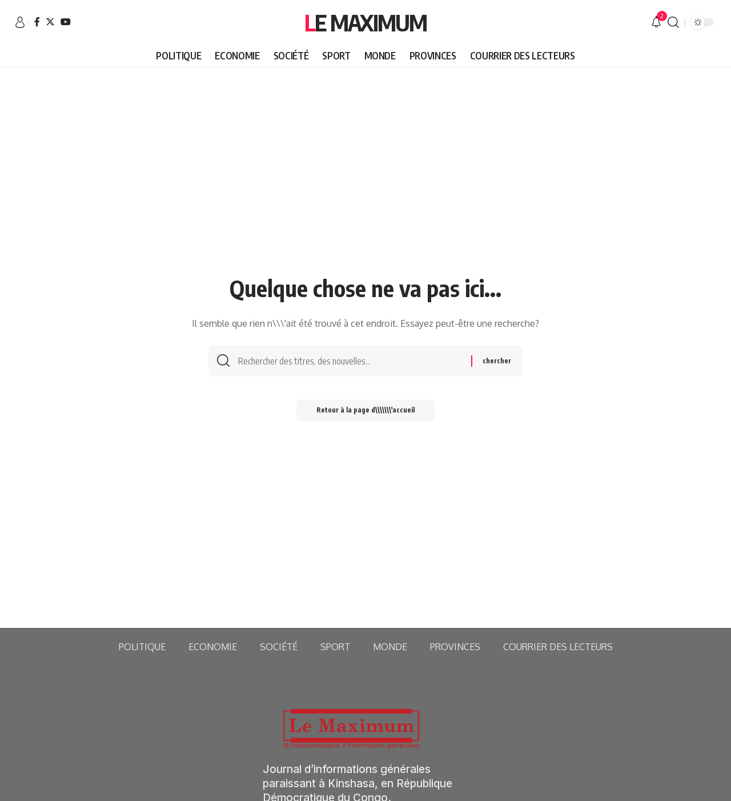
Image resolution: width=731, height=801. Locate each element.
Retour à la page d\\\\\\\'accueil (365, 412)
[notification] (656, 22)
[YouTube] (66, 21)
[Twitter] (50, 21)
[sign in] (20, 22)
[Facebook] (37, 21)
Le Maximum (365, 22)
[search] (673, 22)
